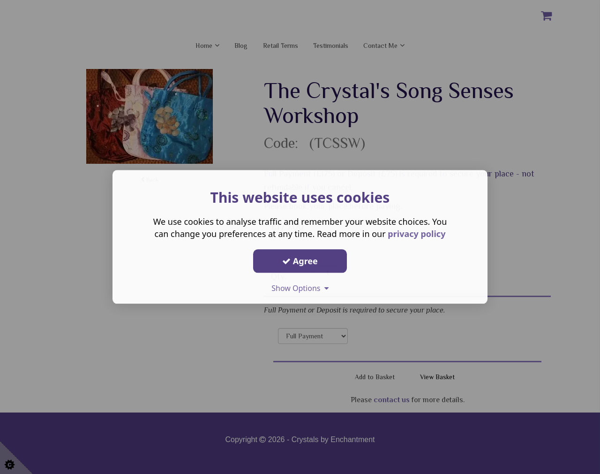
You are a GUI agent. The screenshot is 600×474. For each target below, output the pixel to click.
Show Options (300, 288)
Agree (300, 261)
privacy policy (416, 233)
